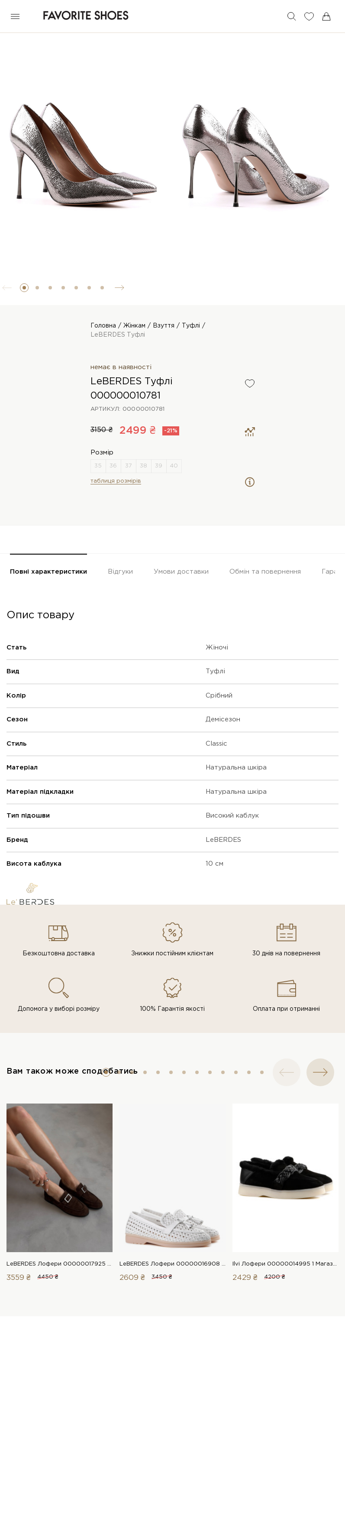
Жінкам (134, 325)
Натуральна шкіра (236, 767)
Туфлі (191, 325)
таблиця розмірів (115, 481)
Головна (103, 325)
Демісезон (223, 719)
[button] (24, 287)
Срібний (219, 695)
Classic (216, 744)
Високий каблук (232, 815)
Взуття (163, 325)
